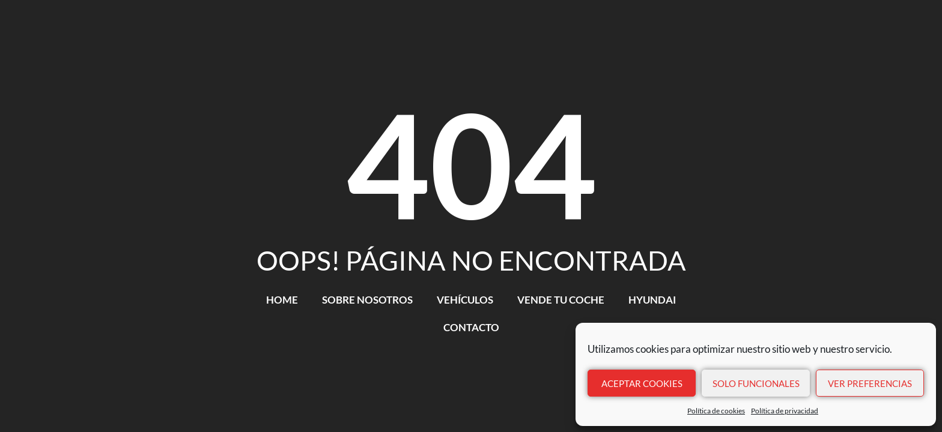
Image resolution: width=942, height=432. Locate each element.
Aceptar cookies (641, 383)
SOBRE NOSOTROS (367, 299)
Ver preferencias (870, 383)
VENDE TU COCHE (560, 299)
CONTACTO (471, 327)
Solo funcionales (756, 383)
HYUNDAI (652, 299)
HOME (282, 299)
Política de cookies (716, 410)
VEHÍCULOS (465, 299)
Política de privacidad (784, 410)
